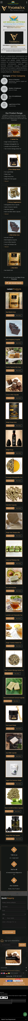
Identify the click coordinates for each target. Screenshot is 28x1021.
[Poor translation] (5, 997)
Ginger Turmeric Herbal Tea (11, 142)
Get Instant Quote (14, 283)
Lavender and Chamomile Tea (11, 146)
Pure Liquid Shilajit (8, 172)
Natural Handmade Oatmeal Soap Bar (14, 698)
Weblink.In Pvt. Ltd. (20, 984)
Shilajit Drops (7, 174)
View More (18, 315)
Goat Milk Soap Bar (11, 753)
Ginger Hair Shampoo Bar (13, 532)
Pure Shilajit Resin (14, 169)
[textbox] (14, 902)
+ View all (6, 181)
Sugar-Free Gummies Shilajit (14, 780)
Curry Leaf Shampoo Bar (10, 244)
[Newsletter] (10, 945)
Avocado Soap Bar (8, 237)
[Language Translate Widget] (17, 973)
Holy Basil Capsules (9, 209)
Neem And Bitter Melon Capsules (12, 211)
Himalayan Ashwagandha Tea (11, 144)
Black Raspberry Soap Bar (10, 240)
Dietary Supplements (15, 202)
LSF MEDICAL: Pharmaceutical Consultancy (10, 970)
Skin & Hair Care (15, 235)
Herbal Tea (15, 139)
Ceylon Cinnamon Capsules (10, 207)
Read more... (16, 72)
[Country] (14, 914)
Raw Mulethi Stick (8, 270)
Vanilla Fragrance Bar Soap (13, 367)
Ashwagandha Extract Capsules (11, 204)
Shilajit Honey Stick (8, 176)
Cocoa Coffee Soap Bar (10, 242)
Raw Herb (15, 268)
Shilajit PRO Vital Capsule (10, 179)
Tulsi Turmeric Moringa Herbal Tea (12, 149)
